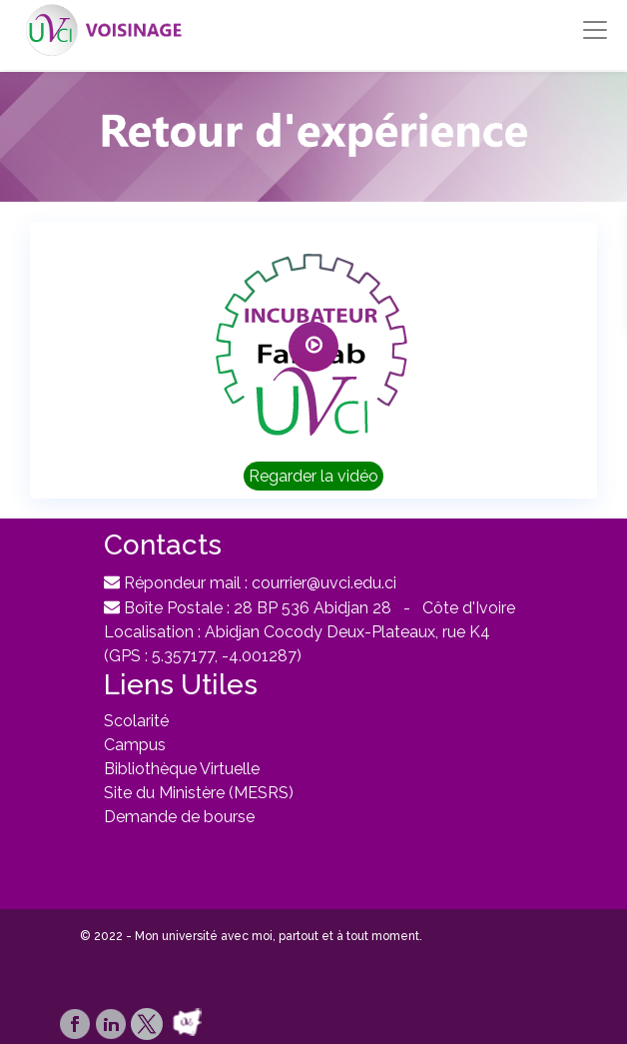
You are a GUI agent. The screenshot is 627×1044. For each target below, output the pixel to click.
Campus (135, 744)
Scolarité (136, 720)
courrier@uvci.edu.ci (324, 582)
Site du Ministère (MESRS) (199, 792)
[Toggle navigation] (594, 30)
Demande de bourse (179, 816)
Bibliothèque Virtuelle (182, 768)
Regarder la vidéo (313, 476)
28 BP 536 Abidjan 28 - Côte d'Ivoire (374, 607)
